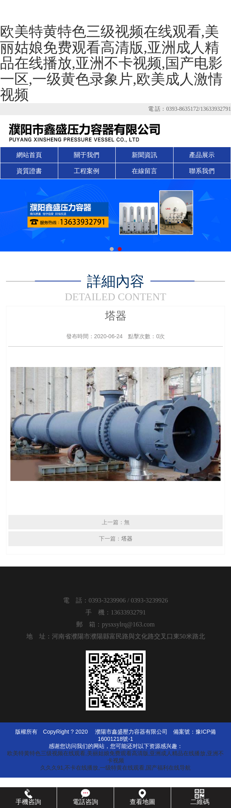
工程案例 (86, 171)
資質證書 (29, 171)
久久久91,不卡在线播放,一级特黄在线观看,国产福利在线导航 (115, 767)
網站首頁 (29, 155)
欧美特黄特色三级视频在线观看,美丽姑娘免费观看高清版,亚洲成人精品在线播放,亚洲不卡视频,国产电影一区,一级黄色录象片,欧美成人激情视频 (111, 63)
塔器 (126, 538)
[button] (112, 249)
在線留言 (144, 171)
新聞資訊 (144, 155)
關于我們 (86, 155)
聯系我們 (202, 171)
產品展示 (202, 155)
